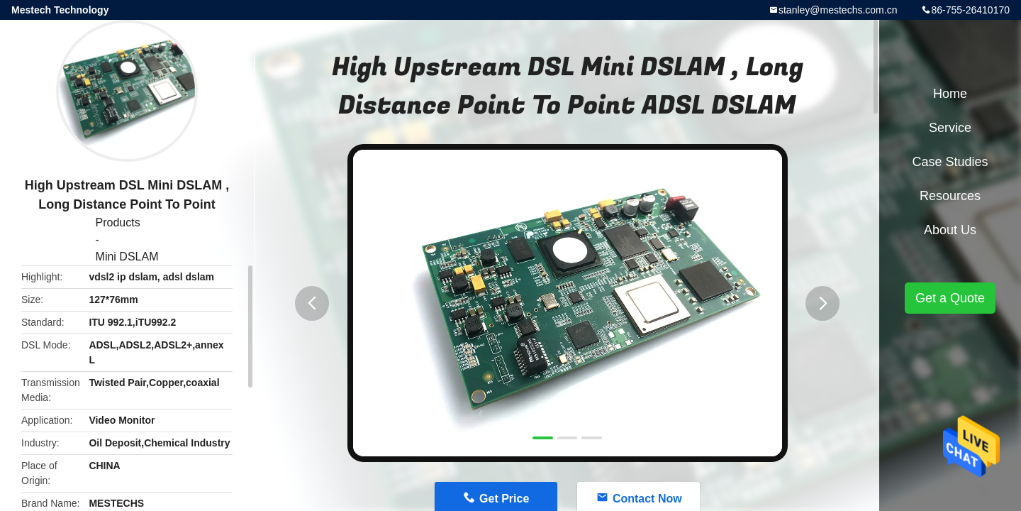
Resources (950, 196)
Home (950, 94)
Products (118, 222)
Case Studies (950, 162)
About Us (950, 230)
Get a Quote (950, 298)
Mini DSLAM (127, 257)
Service (950, 128)
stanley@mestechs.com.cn (838, 10)
